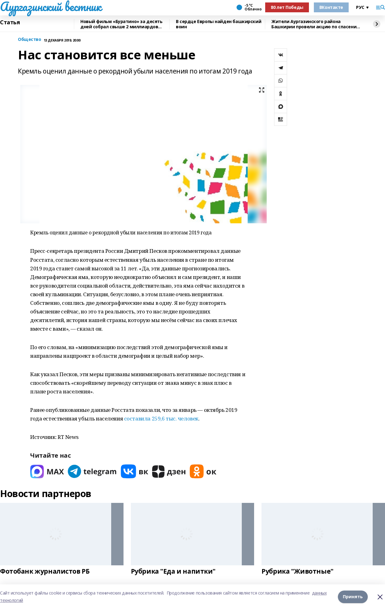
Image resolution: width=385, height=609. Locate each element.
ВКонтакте (331, 7)
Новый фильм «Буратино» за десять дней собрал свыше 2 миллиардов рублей (121, 24)
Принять (353, 596)
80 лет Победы (287, 7)
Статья (10, 22)
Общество (29, 39)
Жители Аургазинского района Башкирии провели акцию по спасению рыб (315, 24)
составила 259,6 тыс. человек (161, 418)
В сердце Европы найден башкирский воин (218, 24)
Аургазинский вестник (50, 6)
